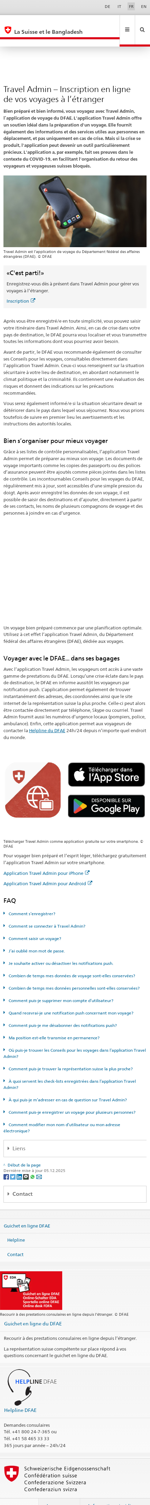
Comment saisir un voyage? (34, 923)
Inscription (21, 286)
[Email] (39, 1161)
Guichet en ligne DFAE (27, 1210)
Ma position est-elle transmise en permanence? (54, 1023)
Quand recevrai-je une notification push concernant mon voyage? (70, 998)
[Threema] (26, 1161)
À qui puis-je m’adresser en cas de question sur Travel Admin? (67, 1085)
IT (119, 6)
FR (131, 6)
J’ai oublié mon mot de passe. (36, 936)
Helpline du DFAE (47, 715)
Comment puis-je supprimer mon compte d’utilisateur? (60, 985)
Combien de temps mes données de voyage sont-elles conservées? (71, 960)
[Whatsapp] (33, 1161)
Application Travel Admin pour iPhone (46, 858)
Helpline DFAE (20, 1395)
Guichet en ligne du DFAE (33, 1309)
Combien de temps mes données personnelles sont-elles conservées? (74, 973)
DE (107, 6)
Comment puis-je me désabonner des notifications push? (62, 1010)
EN (144, 6)
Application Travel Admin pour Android (47, 868)
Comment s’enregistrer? (31, 898)
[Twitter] (13, 1161)
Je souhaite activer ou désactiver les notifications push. (60, 948)
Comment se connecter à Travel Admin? (46, 911)
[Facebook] (6, 1161)
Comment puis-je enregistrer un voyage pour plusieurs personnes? (71, 1097)
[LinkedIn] (20, 1161)
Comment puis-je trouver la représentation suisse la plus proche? (70, 1054)
